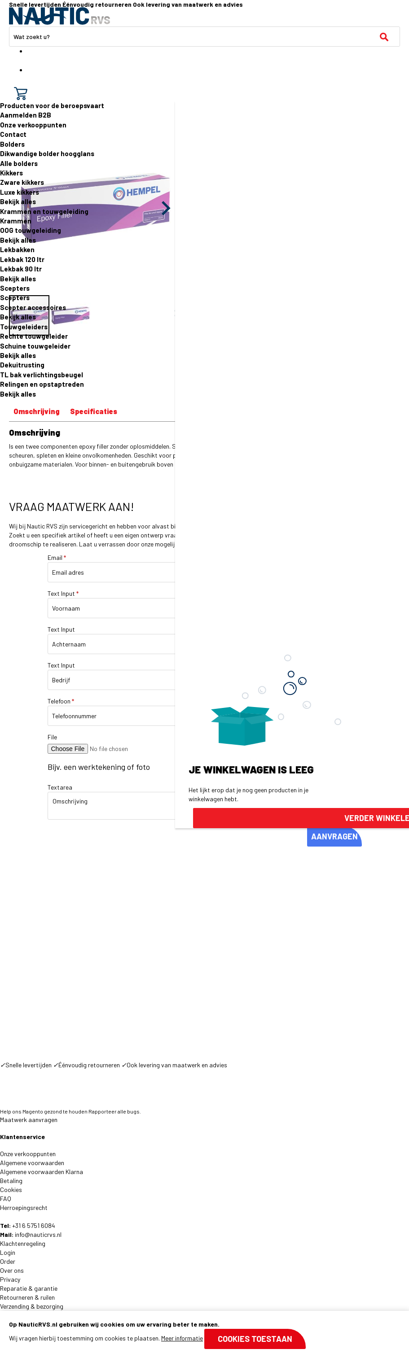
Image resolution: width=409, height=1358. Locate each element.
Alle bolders (19, 163)
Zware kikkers (22, 182)
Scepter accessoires (33, 307)
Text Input (63, 593)
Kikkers (11, 173)
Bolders (12, 144)
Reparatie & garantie (28, 1288)
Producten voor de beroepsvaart (52, 105)
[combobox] (204, 36)
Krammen (15, 221)
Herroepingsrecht (24, 1207)
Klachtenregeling (22, 1243)
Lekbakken (17, 249)
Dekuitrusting (22, 365)
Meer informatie (182, 1338)
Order (7, 1261)
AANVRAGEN (334, 836)
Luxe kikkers (19, 192)
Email (57, 557)
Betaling (11, 1180)
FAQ (5, 1198)
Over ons (12, 1270)
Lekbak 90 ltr (21, 269)
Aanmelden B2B (25, 115)
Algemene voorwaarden (32, 1162)
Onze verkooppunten (33, 125)
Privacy (10, 1279)
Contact (13, 134)
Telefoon (61, 701)
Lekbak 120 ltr (22, 259)
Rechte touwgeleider (34, 336)
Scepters (15, 288)
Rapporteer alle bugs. (114, 1111)
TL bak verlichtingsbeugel (41, 375)
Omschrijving (36, 411)
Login (7, 1252)
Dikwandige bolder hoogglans (47, 153)
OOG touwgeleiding (30, 230)
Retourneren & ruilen (27, 1297)
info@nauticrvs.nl (38, 1234)
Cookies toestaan (255, 1339)
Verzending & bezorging (31, 1306)
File (52, 737)
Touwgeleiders (24, 327)
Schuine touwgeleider (35, 346)
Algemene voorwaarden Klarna (41, 1171)
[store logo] (59, 16)
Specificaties (93, 411)
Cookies (11, 1189)
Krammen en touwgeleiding (44, 211)
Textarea (60, 787)
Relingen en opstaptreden (42, 384)
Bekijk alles (18, 201)
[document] (204, 1334)
